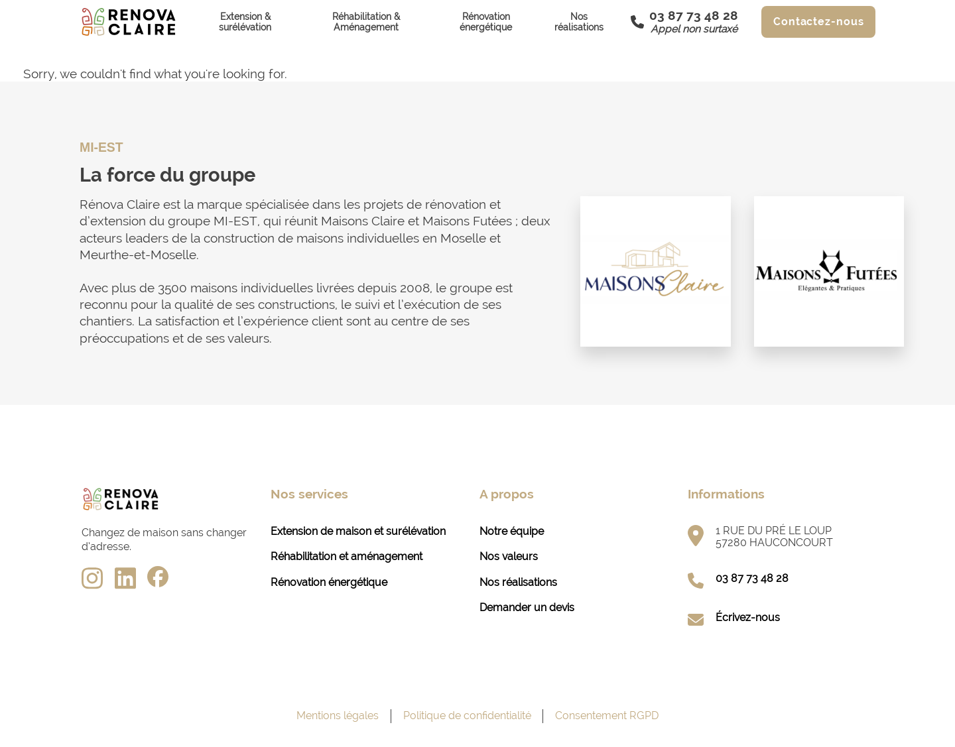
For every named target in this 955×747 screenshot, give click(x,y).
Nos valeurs (508, 556)
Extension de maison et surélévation (358, 531)
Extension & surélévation (245, 21)
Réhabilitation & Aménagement (366, 21)
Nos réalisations (579, 21)
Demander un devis (526, 607)
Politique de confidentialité (467, 715)
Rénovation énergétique (486, 21)
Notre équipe (511, 531)
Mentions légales (337, 715)
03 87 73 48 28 (752, 578)
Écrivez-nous (748, 617)
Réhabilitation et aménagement (346, 556)
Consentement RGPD (607, 715)
